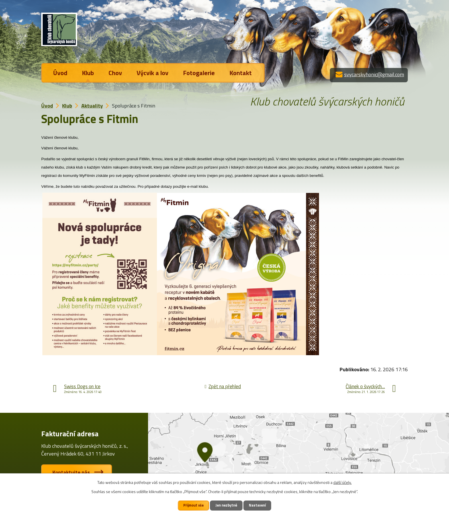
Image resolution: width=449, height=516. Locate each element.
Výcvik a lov (152, 73)
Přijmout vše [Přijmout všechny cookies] (193, 505)
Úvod (60, 73)
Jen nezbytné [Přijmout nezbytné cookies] (226, 505)
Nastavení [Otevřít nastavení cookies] (257, 505)
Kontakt (240, 73)
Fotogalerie (199, 73)
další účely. (342, 482)
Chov (115, 73)
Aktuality (92, 106)
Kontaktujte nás (71, 472)
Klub (88, 73)
